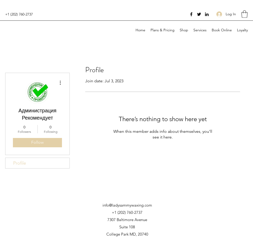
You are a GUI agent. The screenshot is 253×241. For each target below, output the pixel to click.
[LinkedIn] (206, 14)
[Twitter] (199, 14)
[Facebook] (191, 14)
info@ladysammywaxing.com (127, 205)
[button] (244, 14)
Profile (19, 163)
